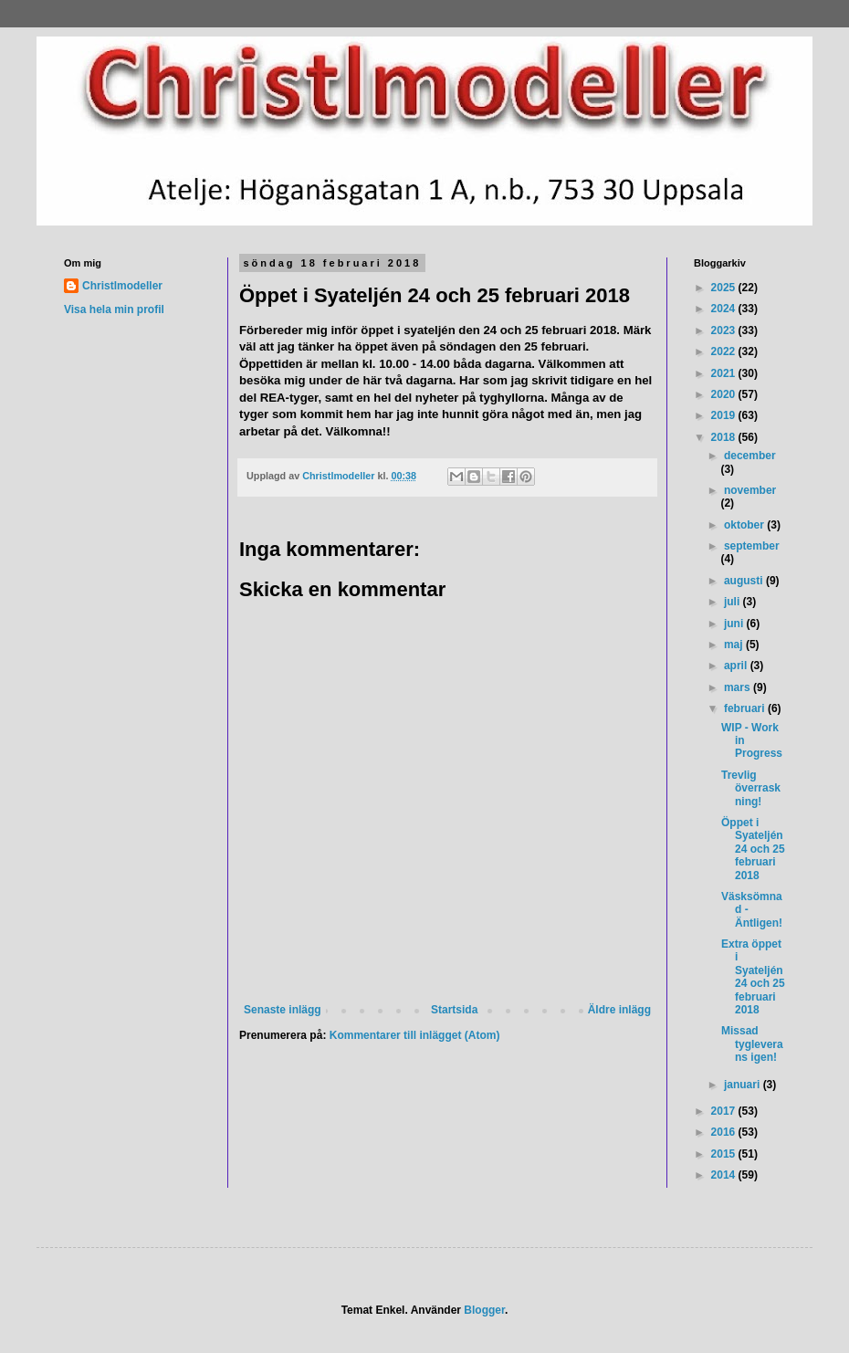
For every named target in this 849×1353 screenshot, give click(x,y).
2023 (725, 330)
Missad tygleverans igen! (752, 1044)
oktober (745, 525)
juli (733, 601)
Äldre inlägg (619, 1009)
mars (738, 687)
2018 (725, 437)
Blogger (484, 1310)
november (750, 490)
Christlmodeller (122, 285)
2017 (725, 1111)
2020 (725, 394)
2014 (725, 1175)
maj (735, 644)
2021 (725, 373)
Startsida (454, 1009)
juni (735, 623)
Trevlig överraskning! (751, 788)
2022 (725, 351)
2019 (725, 415)
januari (743, 1084)
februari (746, 708)
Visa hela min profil (114, 309)
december (750, 455)
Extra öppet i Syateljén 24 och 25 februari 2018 (753, 977)
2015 (725, 1154)
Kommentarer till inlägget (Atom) (415, 1035)
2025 (725, 287)
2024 (725, 308)
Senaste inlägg (282, 1009)
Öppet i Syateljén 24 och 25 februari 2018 (753, 849)
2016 (725, 1132)
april (737, 665)
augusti (745, 580)
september (752, 546)
